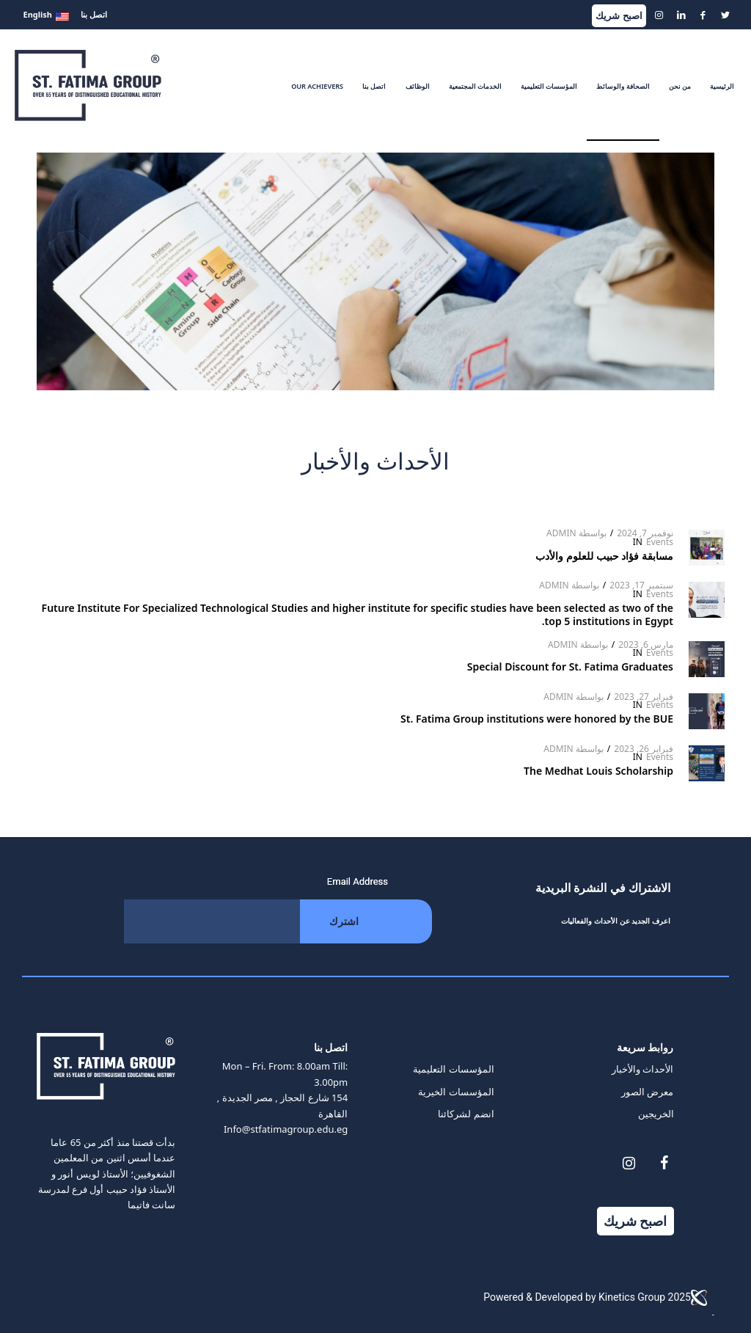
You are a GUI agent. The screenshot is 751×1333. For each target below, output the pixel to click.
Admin (561, 533)
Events (659, 542)
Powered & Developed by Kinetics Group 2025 (598, 1298)
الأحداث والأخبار (642, 1068)
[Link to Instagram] (659, 15)
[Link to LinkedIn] (681, 15)
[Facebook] (664, 1163)
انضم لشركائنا (466, 1113)
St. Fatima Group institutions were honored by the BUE (536, 719)
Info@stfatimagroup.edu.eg (286, 1129)
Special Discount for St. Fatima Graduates (570, 666)
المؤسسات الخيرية (456, 1091)
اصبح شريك (619, 15)
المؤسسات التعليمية (453, 1068)
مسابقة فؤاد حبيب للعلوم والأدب (603, 556)
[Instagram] (629, 1163)
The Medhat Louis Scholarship (598, 771)
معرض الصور (647, 1091)
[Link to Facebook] (703, 15)
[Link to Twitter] (725, 15)
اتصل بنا (94, 14)
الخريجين (656, 1113)
